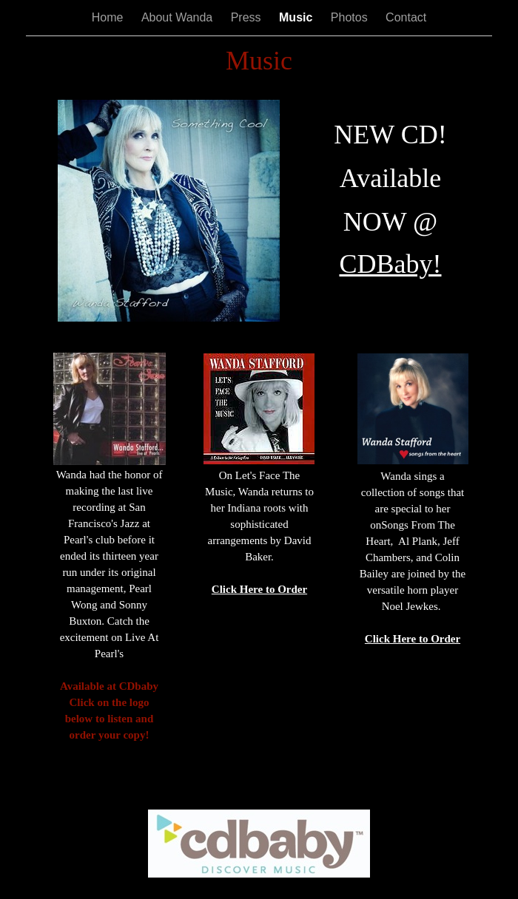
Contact (406, 17)
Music (297, 17)
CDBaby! (391, 264)
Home (109, 17)
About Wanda (178, 17)
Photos (351, 17)
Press (247, 17)
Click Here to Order (259, 589)
